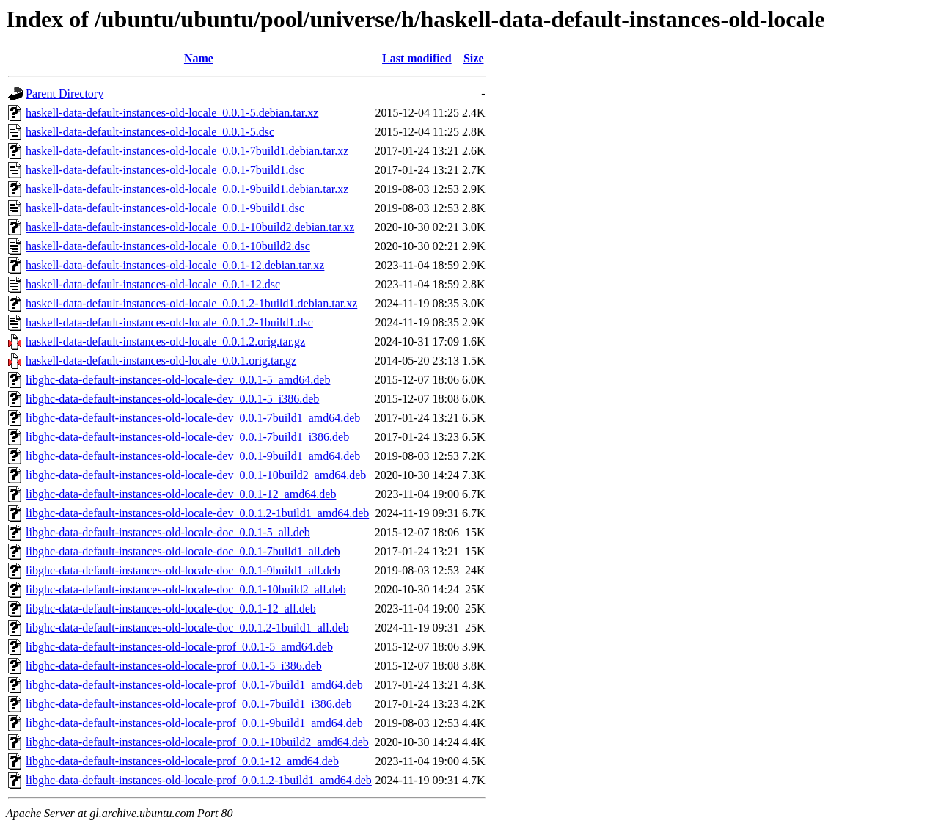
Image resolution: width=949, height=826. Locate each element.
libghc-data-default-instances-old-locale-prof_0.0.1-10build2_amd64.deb (197, 742)
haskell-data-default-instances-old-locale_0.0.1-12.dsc (153, 284)
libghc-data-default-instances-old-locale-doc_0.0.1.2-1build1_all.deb (187, 627)
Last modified (417, 58)
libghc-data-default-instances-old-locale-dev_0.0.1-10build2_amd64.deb (196, 475)
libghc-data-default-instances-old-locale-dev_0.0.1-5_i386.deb (172, 398)
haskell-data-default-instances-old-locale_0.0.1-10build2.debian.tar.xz (190, 227)
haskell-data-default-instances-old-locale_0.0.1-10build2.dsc (168, 246)
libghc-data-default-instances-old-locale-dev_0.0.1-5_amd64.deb (178, 379)
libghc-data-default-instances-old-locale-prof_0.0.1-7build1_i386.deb (189, 704)
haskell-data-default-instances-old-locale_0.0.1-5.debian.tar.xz (172, 112)
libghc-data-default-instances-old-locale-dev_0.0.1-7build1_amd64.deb (193, 418)
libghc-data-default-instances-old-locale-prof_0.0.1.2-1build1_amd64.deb (199, 780)
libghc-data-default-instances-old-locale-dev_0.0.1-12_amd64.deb (181, 494)
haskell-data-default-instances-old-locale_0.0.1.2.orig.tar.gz (165, 341)
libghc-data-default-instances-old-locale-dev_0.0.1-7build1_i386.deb (187, 437)
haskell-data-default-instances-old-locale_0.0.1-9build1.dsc (165, 208)
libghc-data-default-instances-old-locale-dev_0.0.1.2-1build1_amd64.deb (197, 513)
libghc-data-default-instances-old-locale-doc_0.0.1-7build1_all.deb (183, 551)
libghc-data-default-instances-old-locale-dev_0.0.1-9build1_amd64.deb (193, 456)
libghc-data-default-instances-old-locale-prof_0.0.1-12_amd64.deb (182, 761)
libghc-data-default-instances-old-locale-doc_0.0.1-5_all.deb (168, 532)
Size (473, 58)
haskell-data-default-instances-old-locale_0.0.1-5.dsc (150, 131)
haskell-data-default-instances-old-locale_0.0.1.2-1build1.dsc (169, 322)
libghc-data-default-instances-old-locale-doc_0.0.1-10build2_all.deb (186, 589)
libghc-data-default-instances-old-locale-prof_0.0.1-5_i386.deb (174, 665)
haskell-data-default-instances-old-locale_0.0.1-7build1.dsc (165, 170)
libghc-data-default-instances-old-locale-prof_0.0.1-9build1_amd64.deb (194, 723)
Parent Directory (64, 93)
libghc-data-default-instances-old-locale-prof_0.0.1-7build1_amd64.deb (194, 685)
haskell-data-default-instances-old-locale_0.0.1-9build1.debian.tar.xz (187, 189)
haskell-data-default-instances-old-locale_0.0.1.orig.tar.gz (161, 360)
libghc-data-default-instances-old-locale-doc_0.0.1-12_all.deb (171, 608)
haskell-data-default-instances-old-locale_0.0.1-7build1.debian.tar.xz (187, 151)
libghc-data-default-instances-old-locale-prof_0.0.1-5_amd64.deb (179, 646)
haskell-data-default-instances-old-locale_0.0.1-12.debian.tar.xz (175, 265)
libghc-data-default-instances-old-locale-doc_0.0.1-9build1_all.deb (183, 570)
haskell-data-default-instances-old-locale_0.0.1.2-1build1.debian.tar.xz (191, 303)
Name (198, 58)
